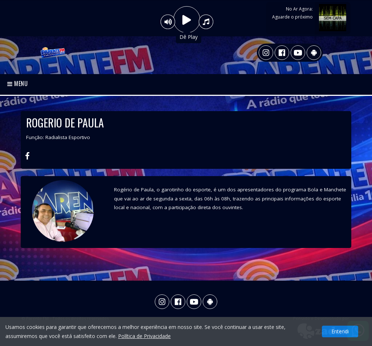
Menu (17, 83)
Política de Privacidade (144, 336)
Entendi (340, 331)
